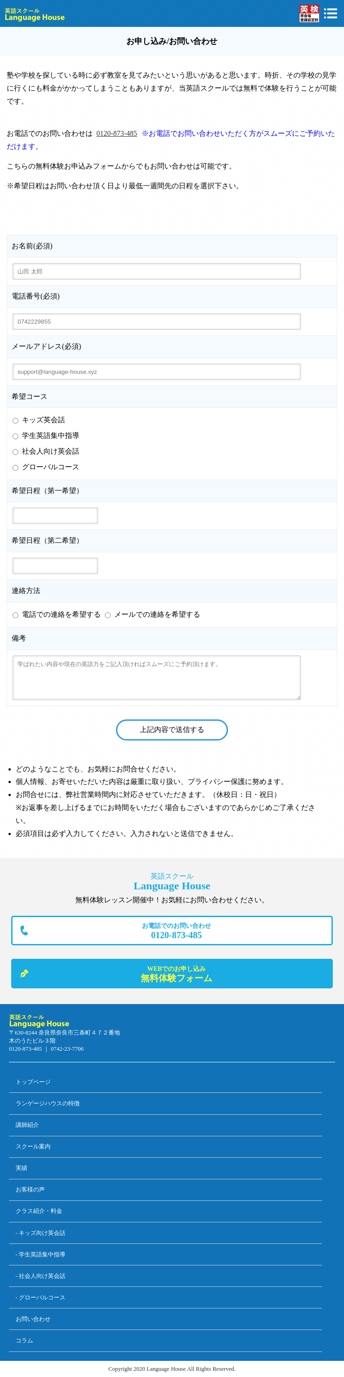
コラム (24, 1340)
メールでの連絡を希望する (157, 614)
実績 (21, 1168)
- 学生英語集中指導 (41, 1254)
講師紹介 (27, 1125)
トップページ (33, 1081)
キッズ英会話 (43, 420)
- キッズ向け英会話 (41, 1233)
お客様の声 (30, 1189)
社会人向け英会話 (50, 451)
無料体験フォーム (176, 974)
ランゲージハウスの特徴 (48, 1103)
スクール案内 (33, 1146)
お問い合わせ (33, 1319)
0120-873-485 (116, 133)
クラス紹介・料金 (39, 1211)
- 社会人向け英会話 (41, 1276)
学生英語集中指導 (50, 435)
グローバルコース (50, 467)
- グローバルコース (41, 1297)
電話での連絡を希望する (61, 614)
